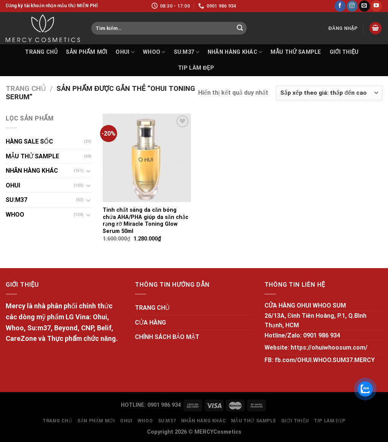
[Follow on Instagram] (352, 6)
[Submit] (239, 28)
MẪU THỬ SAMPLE (296, 52)
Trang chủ (26, 88)
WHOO (154, 52)
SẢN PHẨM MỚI (86, 52)
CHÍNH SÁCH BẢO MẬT (167, 336)
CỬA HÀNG (150, 322)
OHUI (125, 52)
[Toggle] (88, 170)
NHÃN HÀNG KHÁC (235, 52)
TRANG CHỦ (41, 52)
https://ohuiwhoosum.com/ (329, 347)
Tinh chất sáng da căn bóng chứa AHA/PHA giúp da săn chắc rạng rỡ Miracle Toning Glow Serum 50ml (145, 220)
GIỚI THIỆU (344, 52)
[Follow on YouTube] (376, 6)
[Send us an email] (364, 6)
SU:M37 (186, 52)
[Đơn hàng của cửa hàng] (329, 93)
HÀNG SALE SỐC (29, 141)
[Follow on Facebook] (340, 6)
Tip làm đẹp (196, 68)
